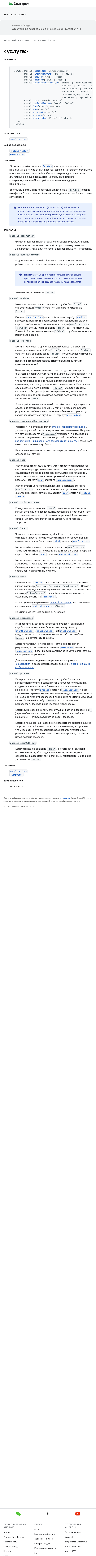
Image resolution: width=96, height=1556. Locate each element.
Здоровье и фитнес (43, 1538)
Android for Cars (73, 1546)
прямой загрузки (57, 274)
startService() (25, 630)
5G (35, 1553)
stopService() (68, 630)
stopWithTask (40, 118)
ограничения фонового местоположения (53, 221)
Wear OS (69, 1537)
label (36, 106)
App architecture (15, 14)
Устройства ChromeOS (76, 1541)
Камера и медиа (42, 1543)
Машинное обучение (44, 1534)
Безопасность (10, 1541)
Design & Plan (30, 40)
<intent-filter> (19, 150)
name (35, 109)
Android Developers (12, 40)
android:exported (43, 606)
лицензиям (65, 798)
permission (39, 112)
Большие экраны (73, 1532)
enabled (37, 76)
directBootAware (42, 73)
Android (7, 1532)
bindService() (45, 630)
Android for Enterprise (14, 1537)
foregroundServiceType (45, 82)
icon (35, 100)
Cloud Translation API (69, 29)
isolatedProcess (42, 103)
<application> (18, 139)
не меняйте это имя (60, 602)
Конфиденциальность (45, 1548)
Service (47, 166)
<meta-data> (17, 154)
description (39, 70)
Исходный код (11, 1546)
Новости (8, 1551)
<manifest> (48, 596)
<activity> (16, 774)
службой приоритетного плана (69, 426)
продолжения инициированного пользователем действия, (47, 441)
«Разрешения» (23, 663)
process (37, 115)
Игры (36, 1529)
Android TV (70, 1551)
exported (38, 79)
